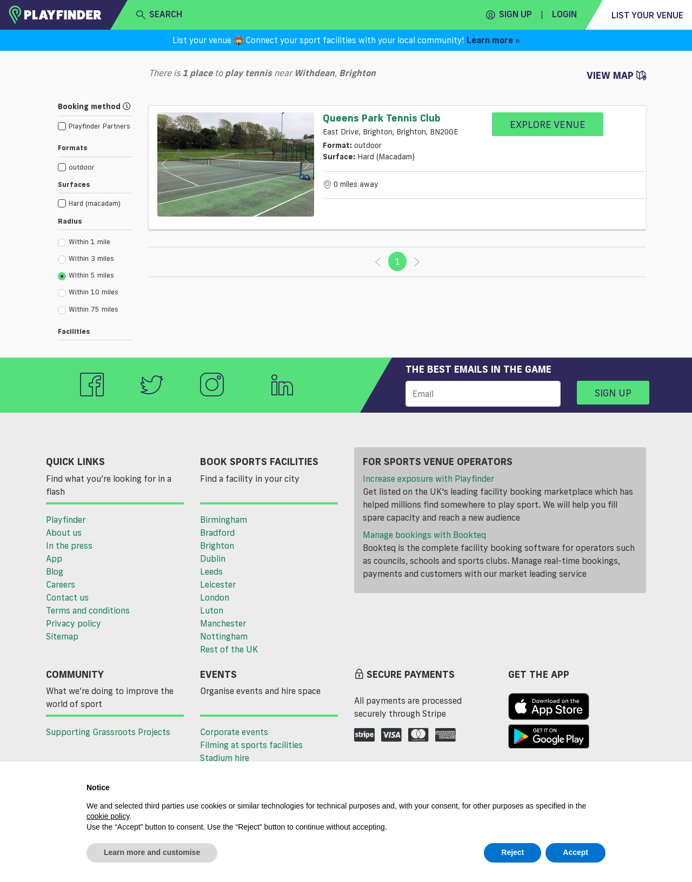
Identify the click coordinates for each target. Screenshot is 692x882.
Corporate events (234, 731)
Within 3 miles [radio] (86, 259)
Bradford (217, 532)
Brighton (217, 545)
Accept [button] (575, 852)
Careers (60, 584)
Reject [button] (512, 852)
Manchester (223, 623)
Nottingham (224, 636)
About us (64, 532)
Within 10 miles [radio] (88, 292)
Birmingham (223, 519)
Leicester (218, 584)
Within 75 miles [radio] (88, 309)
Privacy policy (73, 623)
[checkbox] (94, 125)
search (159, 15)
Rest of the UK (229, 649)
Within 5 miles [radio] (86, 275)
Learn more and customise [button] (152, 852)
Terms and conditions (88, 610)
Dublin (212, 558)
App (54, 558)
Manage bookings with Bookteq (424, 534)
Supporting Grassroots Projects (108, 731)
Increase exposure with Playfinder (428, 478)
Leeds (211, 571)
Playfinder (65, 519)
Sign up (509, 15)
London (214, 597)
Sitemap (62, 636)
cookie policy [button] (107, 816)
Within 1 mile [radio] (84, 242)
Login (564, 14)
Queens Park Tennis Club (382, 117)
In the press (69, 545)
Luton (211, 610)
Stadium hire (224, 757)
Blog (54, 571)
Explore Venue (547, 124)
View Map (616, 75)
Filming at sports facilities (251, 744)
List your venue (647, 15)
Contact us (67, 597)
